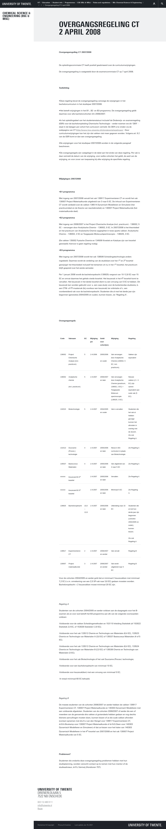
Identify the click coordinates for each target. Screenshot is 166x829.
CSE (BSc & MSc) (84, 3)
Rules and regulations (101, 3)
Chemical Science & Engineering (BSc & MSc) (16, 16)
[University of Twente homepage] (17, 4)
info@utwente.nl (45, 805)
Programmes (70, 3)
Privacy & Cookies (64, 825)
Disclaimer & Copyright (46, 825)
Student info (57, 3)
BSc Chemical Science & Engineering (127, 3)
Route (40, 808)
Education (46, 3)
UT (39, 3)
